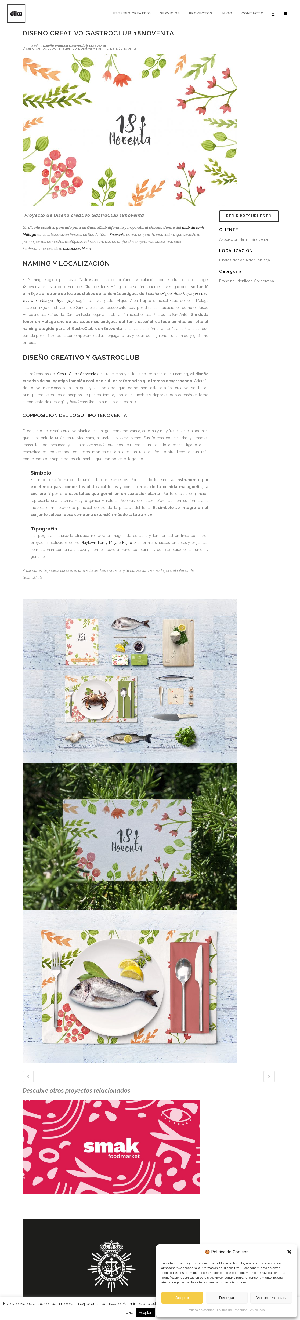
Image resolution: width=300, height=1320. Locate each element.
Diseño (98, 1250)
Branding (99, 1277)
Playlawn (88, 542)
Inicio (35, 46)
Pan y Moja (107, 542)
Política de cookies (201, 1310)
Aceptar (182, 1297)
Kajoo (127, 542)
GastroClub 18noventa (76, 374)
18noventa (116, 234)
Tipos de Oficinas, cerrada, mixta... (52, 1291)
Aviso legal (258, 1310)
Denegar (226, 1297)
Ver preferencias (271, 1297)
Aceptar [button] (145, 1313)
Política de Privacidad (232, 1310)
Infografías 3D (103, 1268)
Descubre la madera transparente (51, 1282)
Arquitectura (102, 1286)
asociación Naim (77, 248)
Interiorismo (102, 1259)
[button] (289, 1251)
